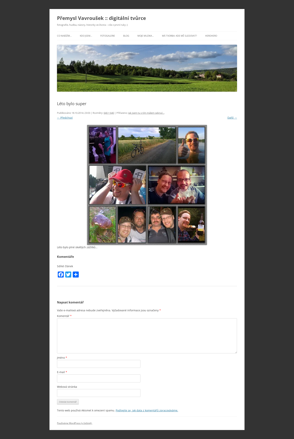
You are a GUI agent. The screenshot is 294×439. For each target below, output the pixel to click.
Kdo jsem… (86, 35)
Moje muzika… (145, 35)
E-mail (62, 372)
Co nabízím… (64, 35)
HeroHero (211, 35)
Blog (126, 35)
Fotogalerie (107, 35)
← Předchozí (65, 117)
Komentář (64, 316)
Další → (232, 117)
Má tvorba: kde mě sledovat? (179, 35)
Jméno (62, 357)
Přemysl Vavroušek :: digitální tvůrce (101, 18)
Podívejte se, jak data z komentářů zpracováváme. (147, 410)
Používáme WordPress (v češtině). (74, 423)
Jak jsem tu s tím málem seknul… (146, 113)
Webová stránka (67, 386)
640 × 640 (109, 113)
